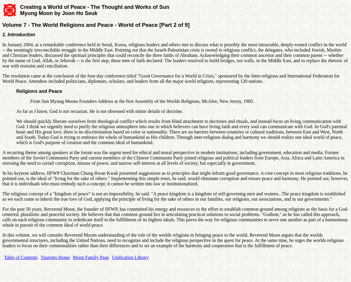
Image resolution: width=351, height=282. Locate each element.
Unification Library (130, 257)
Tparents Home (55, 257)
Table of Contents (21, 257)
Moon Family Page (91, 257)
